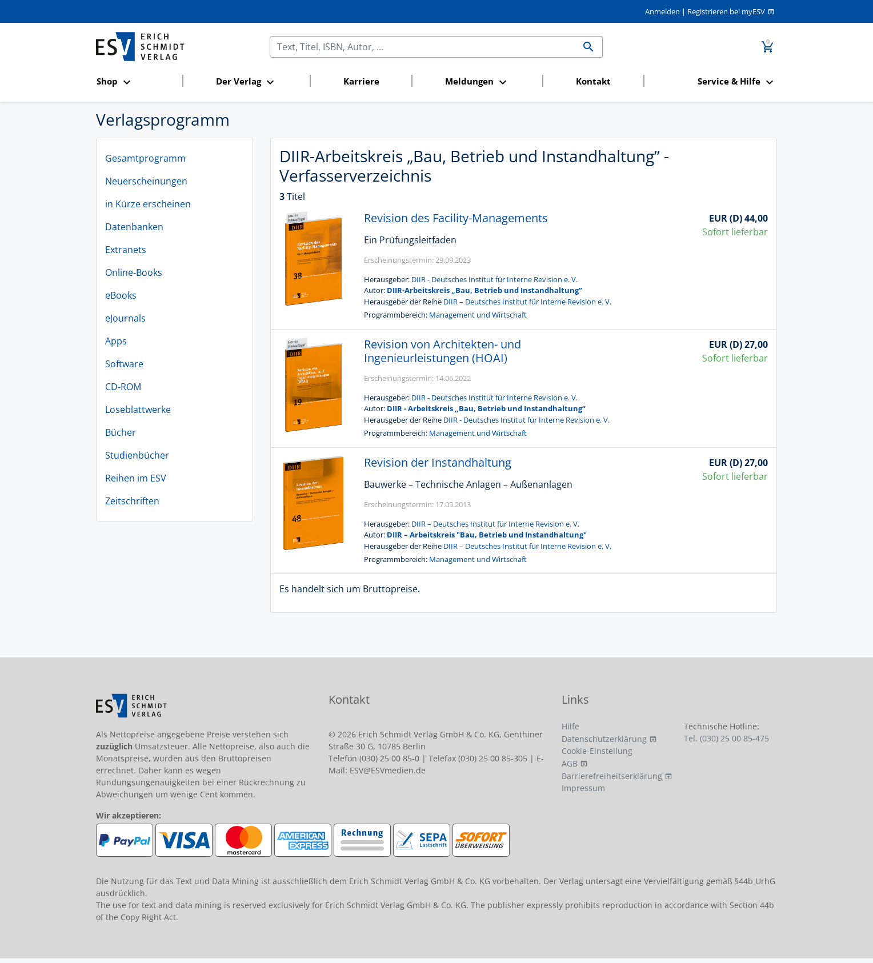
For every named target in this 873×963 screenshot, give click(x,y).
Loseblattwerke (138, 409)
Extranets (125, 249)
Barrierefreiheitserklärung (612, 776)
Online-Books (133, 272)
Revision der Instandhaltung (437, 462)
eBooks (121, 295)
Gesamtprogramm (145, 158)
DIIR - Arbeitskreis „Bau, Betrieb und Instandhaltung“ (486, 408)
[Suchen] (422, 47)
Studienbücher (137, 455)
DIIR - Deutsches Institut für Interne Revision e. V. (494, 279)
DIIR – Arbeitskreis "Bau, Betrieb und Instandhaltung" (487, 534)
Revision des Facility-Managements (456, 218)
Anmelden (662, 11)
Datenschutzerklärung (604, 738)
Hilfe (570, 726)
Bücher (120, 432)
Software (124, 364)
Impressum (583, 788)
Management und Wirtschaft (478, 315)
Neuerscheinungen (146, 181)
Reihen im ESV (135, 478)
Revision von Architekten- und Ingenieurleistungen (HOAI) (442, 351)
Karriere (361, 81)
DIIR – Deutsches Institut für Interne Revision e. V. (527, 301)
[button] (136, 82)
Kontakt (593, 81)
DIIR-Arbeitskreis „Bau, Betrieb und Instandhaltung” (484, 290)
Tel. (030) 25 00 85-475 (726, 738)
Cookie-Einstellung (597, 750)
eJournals (125, 318)
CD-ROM (123, 386)
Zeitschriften (132, 501)
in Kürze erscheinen (148, 204)
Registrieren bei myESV (726, 11)
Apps (116, 341)
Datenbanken (134, 226)
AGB (570, 763)
